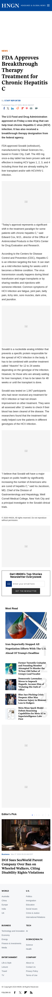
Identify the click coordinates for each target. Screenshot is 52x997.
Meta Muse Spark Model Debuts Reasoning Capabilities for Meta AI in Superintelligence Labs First (32, 713)
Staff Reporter (12, 100)
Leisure (5, 967)
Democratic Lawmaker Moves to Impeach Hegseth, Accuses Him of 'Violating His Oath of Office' (31, 684)
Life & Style (6, 963)
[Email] (31, 108)
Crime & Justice (32, 913)
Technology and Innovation (13, 931)
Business (6, 854)
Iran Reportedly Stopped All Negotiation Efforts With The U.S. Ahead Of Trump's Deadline (25, 649)
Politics (29, 896)
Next (48, 815)
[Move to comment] (36, 108)
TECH (28, 925)
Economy (6, 935)
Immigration (31, 900)
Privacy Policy (32, 971)
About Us (30, 963)
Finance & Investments (11, 943)
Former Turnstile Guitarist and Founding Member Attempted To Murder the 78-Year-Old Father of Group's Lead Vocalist (32, 668)
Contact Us (30, 967)
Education (30, 905)
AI (27, 931)
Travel (4, 971)
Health (29, 949)
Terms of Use (31, 975)
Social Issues (31, 909)
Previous (43, 815)
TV (3, 975)
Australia (5, 896)
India (4, 909)
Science (29, 945)
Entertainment (9, 957)
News (5, 50)
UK (3, 913)
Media (4, 947)
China (4, 900)
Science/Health (34, 939)
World (5, 890)
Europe (5, 905)
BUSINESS (6, 925)
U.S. (28, 890)
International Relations (35, 917)
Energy (5, 939)
